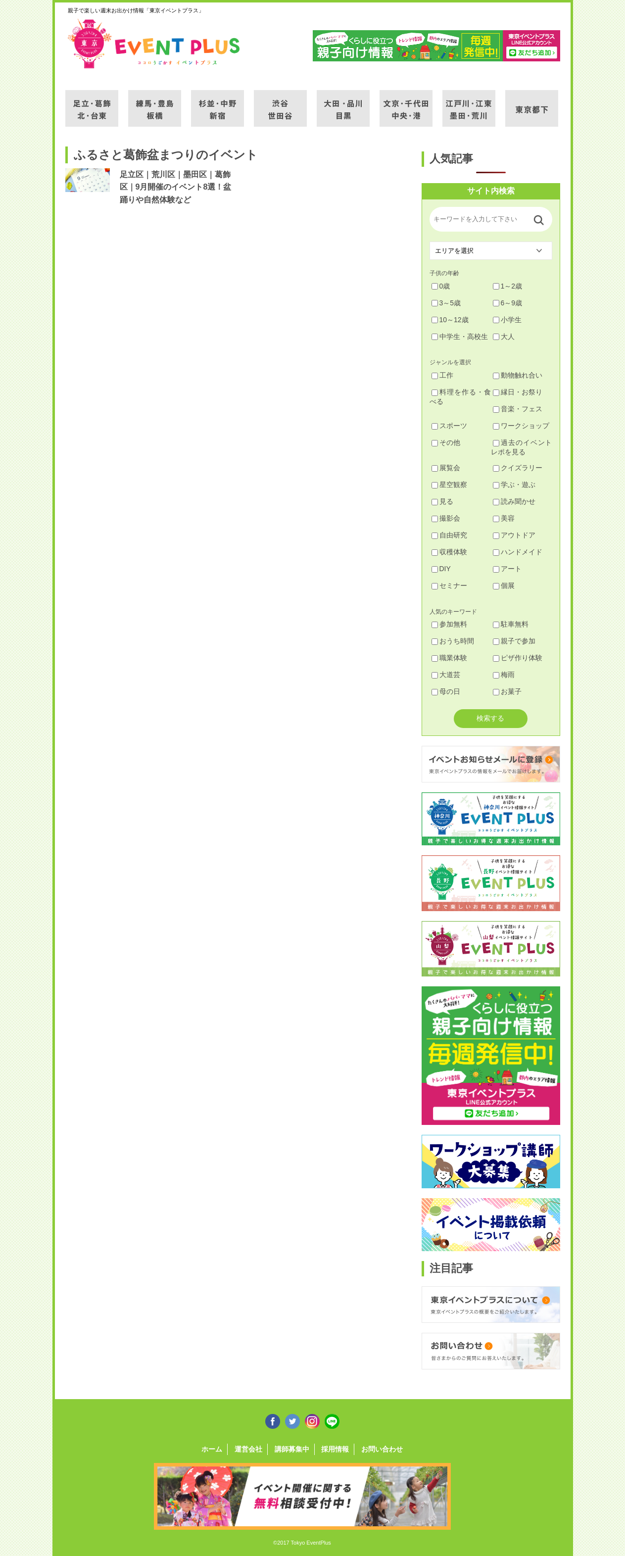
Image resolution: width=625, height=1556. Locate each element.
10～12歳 (450, 320)
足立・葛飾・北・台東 (91, 102)
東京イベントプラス (154, 43)
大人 (504, 336)
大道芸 (446, 675)
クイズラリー (517, 468)
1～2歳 (508, 286)
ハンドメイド (517, 552)
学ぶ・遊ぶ (514, 484)
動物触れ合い (517, 375)
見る (442, 501)
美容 (504, 518)
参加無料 (449, 624)
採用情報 (335, 1449)
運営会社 (248, 1449)
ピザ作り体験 (517, 658)
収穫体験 (449, 552)
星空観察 (449, 484)
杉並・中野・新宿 (217, 102)
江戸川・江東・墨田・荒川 (468, 102)
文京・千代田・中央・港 (406, 102)
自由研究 (449, 535)
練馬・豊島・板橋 (154, 102)
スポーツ (449, 426)
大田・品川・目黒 (343, 102)
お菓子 (507, 691)
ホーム (211, 1449)
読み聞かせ (514, 501)
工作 (442, 375)
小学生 (507, 320)
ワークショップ (521, 426)
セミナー (449, 585)
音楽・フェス (517, 409)
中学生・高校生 (460, 336)
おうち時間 (453, 641)
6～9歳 (508, 303)
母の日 (446, 691)
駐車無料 (511, 624)
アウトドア (514, 535)
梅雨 (504, 675)
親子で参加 (514, 641)
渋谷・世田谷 (280, 102)
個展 (504, 585)
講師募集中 (292, 1449)
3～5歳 (446, 303)
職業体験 (449, 658)
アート (507, 569)
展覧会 (446, 468)
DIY (441, 569)
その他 (446, 442)
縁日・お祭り (517, 392)
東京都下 (531, 102)
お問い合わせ (382, 1449)
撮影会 (446, 518)
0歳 (441, 286)
